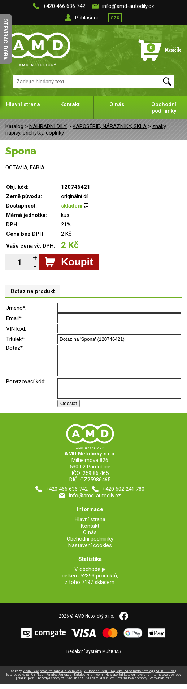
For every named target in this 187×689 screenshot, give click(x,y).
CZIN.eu (37, 680)
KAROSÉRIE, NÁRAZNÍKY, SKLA (110, 126)
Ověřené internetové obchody (159, 680)
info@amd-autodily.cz (128, 6)
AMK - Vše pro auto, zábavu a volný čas (52, 676)
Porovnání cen (160, 683)
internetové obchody (131, 683)
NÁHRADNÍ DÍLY (48, 126)
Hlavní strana (23, 104)
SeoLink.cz (74, 683)
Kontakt (70, 104)
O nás (116, 104)
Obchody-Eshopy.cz (50, 683)
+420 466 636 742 (64, 6)
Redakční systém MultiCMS (93, 656)
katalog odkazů (17, 680)
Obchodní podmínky (163, 107)
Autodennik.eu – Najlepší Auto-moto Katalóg (119, 676)
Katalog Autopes (59, 680)
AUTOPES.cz (165, 676)
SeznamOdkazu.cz (100, 683)
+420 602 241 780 (123, 494)
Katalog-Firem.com (88, 680)
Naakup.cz (26, 683)
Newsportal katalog (120, 680)
